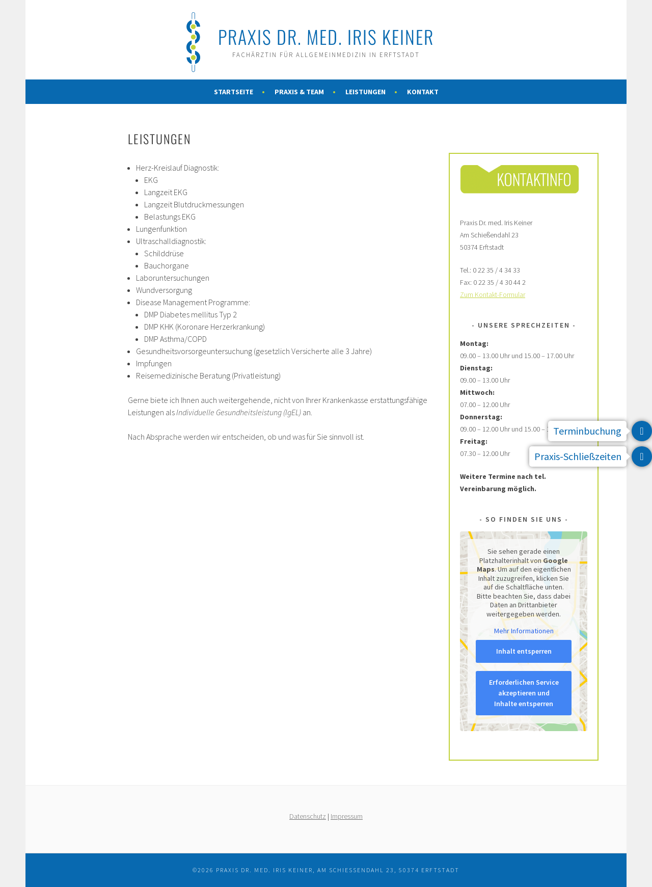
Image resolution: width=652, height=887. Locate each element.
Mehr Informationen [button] (524, 631)
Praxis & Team (299, 91)
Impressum (347, 816)
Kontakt (423, 91)
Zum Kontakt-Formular (492, 294)
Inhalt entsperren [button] (524, 651)
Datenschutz (307, 816)
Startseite (233, 91)
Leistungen (365, 91)
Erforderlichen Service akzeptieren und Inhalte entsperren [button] (524, 693)
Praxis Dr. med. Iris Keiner (326, 36)
